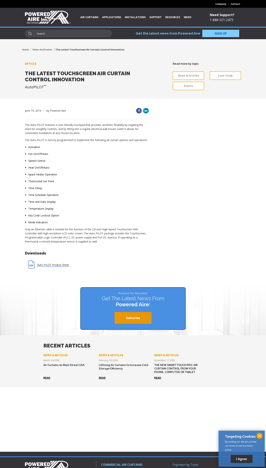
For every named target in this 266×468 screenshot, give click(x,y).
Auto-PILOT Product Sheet (53, 265)
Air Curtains (89, 17)
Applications (111, 17)
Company (220, 4)
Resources (172, 17)
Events (188, 86)
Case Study (225, 75)
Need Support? (222, 15)
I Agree (241, 459)
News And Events (42, 49)
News (187, 17)
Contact (235, 4)
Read (46, 377)
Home (25, 49)
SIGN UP (221, 33)
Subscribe (133, 318)
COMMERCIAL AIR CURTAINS (121, 465)
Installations (135, 17)
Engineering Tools (185, 465)
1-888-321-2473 (221, 20)
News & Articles (188, 75)
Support (155, 17)
